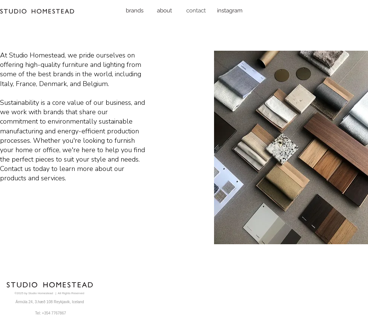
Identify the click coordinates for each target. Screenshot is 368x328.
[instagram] (229, 10)
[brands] (134, 10)
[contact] (196, 10)
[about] (164, 10)
